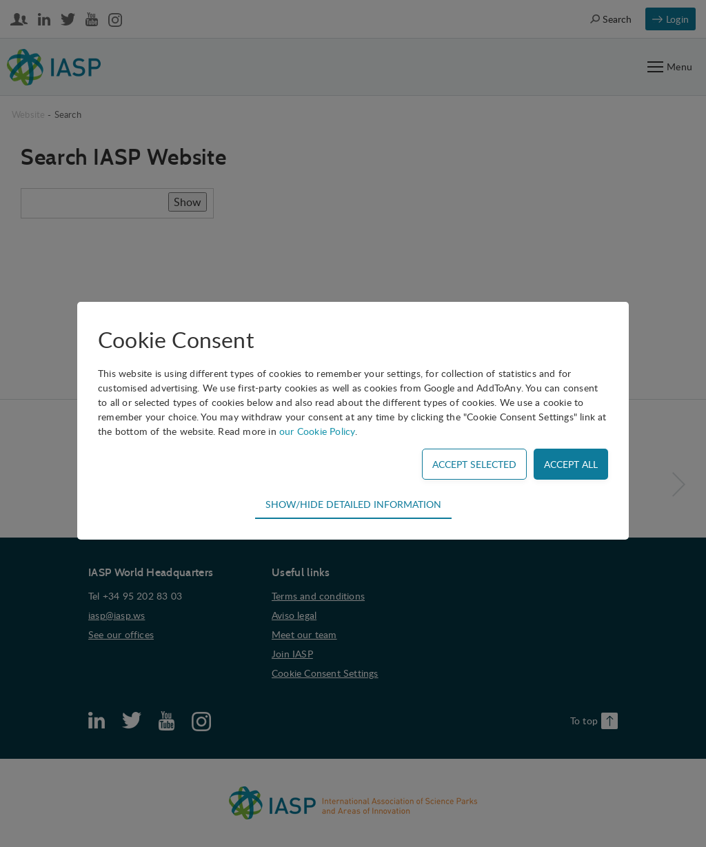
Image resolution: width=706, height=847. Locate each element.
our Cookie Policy (317, 431)
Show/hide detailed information (353, 504)
